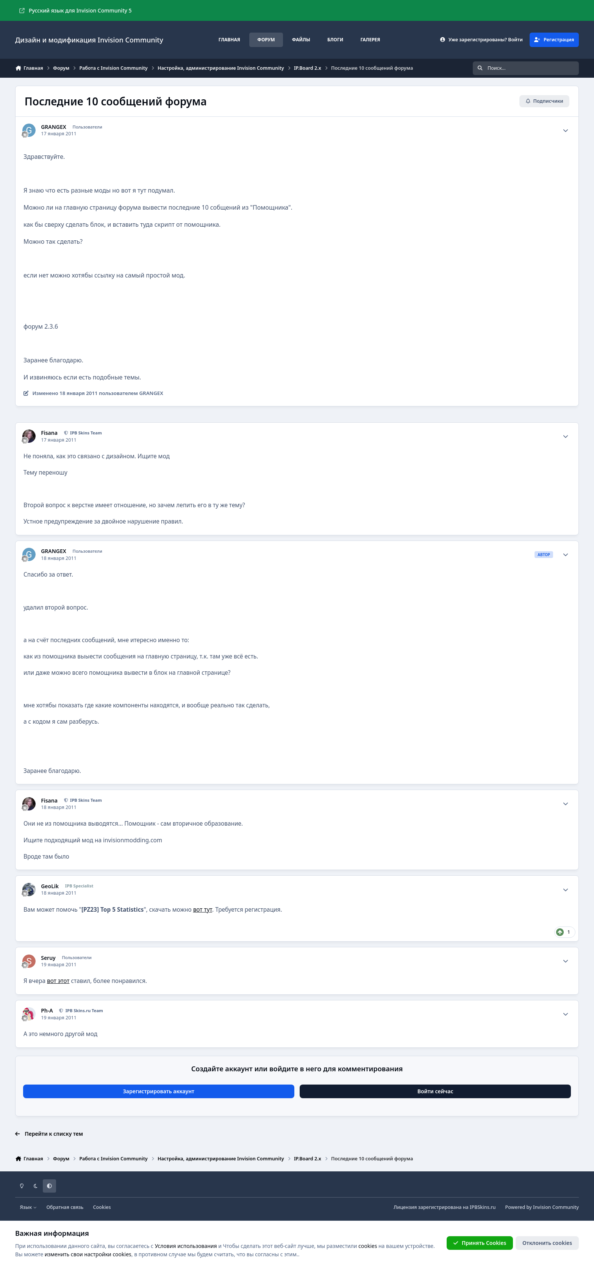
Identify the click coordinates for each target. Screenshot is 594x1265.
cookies (367, 1245)
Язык (28, 1207)
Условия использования (186, 1245)
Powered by (542, 1207)
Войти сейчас (435, 1091)
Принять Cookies (479, 1242)
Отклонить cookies (547, 1242)
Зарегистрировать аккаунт (158, 1091)
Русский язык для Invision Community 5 (75, 10)
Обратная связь (64, 1207)
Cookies (102, 1207)
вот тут (202, 910)
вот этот (58, 981)
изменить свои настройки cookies (88, 1254)
